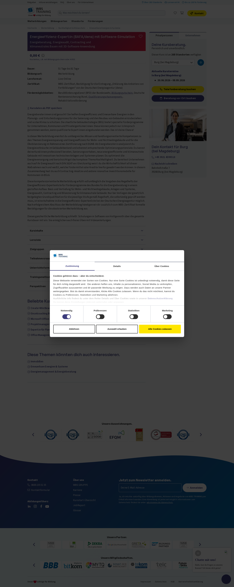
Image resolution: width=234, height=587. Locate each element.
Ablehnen (74, 329)
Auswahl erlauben (117, 329)
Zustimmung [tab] (72, 266)
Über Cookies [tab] (161, 266)
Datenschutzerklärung (160, 298)
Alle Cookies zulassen (160, 329)
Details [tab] (117, 266)
